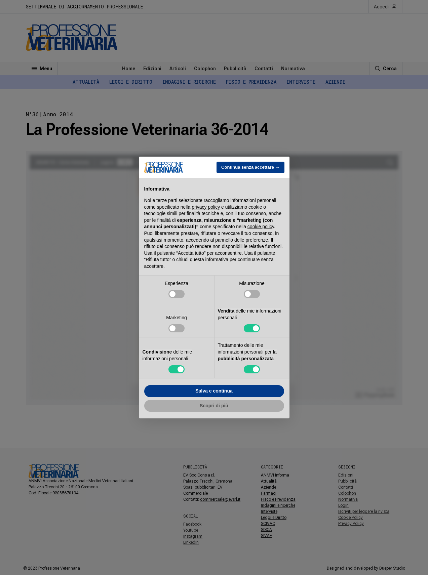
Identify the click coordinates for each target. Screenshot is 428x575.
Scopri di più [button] (214, 405)
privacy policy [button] (206, 207)
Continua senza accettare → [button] (250, 167)
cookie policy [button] (260, 226)
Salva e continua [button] (213, 391)
